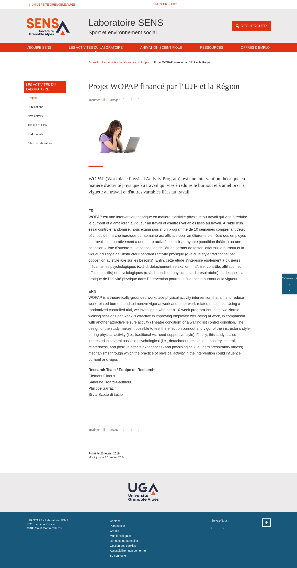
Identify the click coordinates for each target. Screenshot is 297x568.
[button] (52, 4)
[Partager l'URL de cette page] (139, 100)
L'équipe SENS (38, 47)
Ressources (211, 47)
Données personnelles (124, 540)
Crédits (114, 530)
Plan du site (117, 526)
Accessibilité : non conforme (128, 550)
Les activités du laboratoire (96, 47)
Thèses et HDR (37, 125)
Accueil (93, 62)
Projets (145, 62)
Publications (35, 107)
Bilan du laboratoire (40, 143)
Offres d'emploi (256, 47)
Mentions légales (121, 535)
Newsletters (35, 116)
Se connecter (118, 555)
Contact (115, 521)
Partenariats (35, 134)
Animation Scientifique (161, 47)
